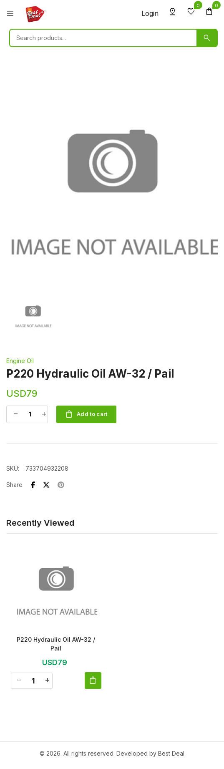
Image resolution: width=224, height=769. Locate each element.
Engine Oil (20, 360)
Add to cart (86, 414)
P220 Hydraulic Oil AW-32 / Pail (56, 644)
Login (150, 13)
